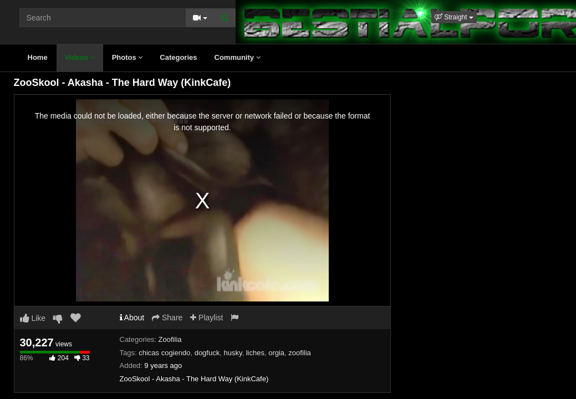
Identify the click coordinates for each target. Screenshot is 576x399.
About (132, 317)
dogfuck (207, 353)
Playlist (206, 317)
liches (255, 353)
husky (232, 353)
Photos (127, 57)
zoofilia (299, 353)
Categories (178, 57)
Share (167, 317)
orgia (276, 353)
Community (238, 57)
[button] (454, 17)
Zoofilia (170, 339)
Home (38, 57)
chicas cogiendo (164, 353)
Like (33, 318)
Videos (80, 57)
